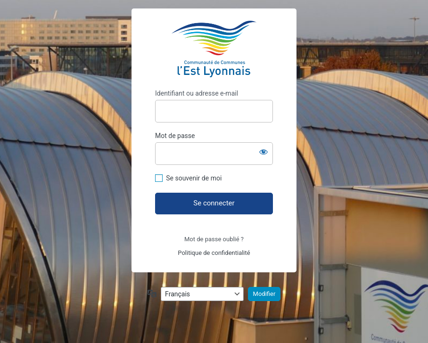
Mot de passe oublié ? (214, 239)
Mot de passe (175, 135)
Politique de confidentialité (214, 252)
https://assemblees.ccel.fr (214, 49)
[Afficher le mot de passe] (263, 151)
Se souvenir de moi (194, 178)
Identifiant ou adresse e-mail (196, 93)
